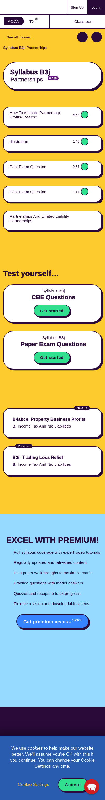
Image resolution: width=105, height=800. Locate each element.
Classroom (83, 21)
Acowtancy (24, 7)
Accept (73, 784)
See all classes (19, 37)
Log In (96, 7)
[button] (91, 787)
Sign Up (77, 7)
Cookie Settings (33, 784)
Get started (52, 311)
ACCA (13, 21)
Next (96, 37)
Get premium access (52, 621)
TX (34, 21)
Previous (82, 37)
